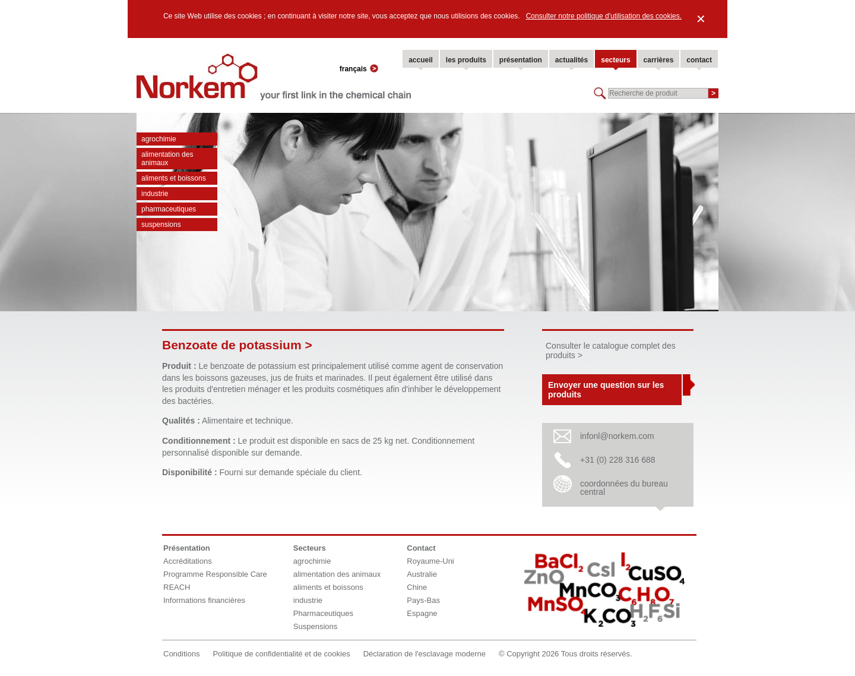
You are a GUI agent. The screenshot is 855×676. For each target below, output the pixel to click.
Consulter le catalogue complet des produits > (611, 350)
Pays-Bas (423, 600)
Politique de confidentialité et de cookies (281, 653)
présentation (520, 60)
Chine (417, 587)
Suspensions (161, 224)
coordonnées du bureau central (624, 488)
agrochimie (158, 139)
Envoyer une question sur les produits (606, 389)
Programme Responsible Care (215, 574)
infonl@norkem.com (617, 436)
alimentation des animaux (167, 158)
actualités (571, 60)
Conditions (181, 653)
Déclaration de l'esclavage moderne (424, 653)
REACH (177, 587)
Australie (422, 574)
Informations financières (204, 600)
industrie (154, 193)
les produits (466, 60)
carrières (659, 60)
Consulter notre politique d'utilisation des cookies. (604, 16)
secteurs (615, 60)
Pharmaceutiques (168, 209)
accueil (420, 60)
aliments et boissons (173, 178)
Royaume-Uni (430, 561)
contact (699, 60)
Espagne (422, 613)
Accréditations (187, 561)
